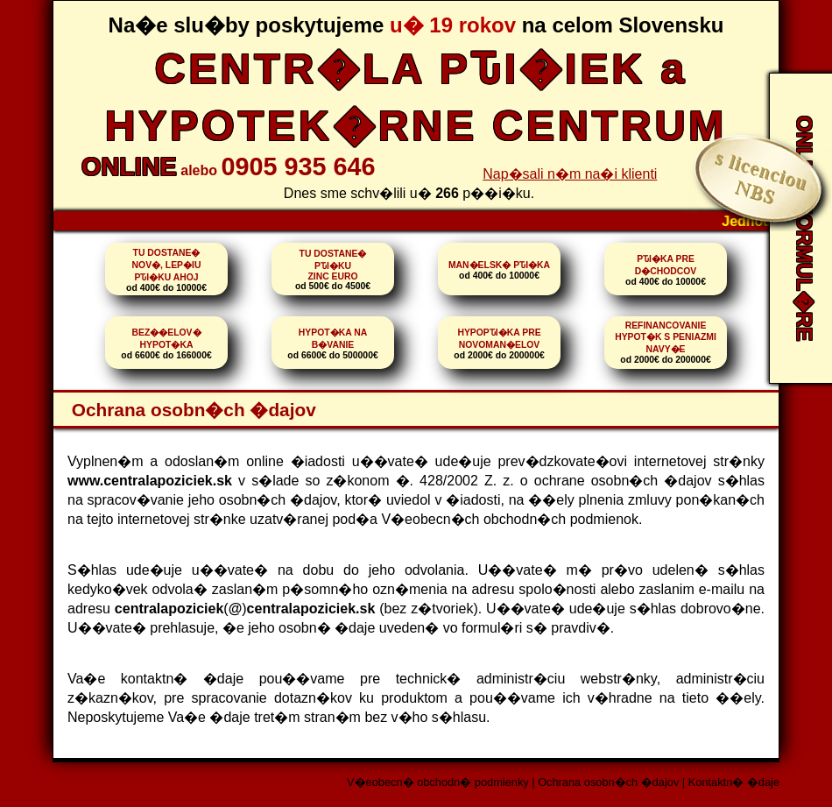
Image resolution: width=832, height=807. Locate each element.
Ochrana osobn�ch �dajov (608, 782)
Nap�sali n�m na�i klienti (570, 173)
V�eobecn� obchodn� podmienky (438, 782)
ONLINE (129, 166)
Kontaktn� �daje (733, 782)
